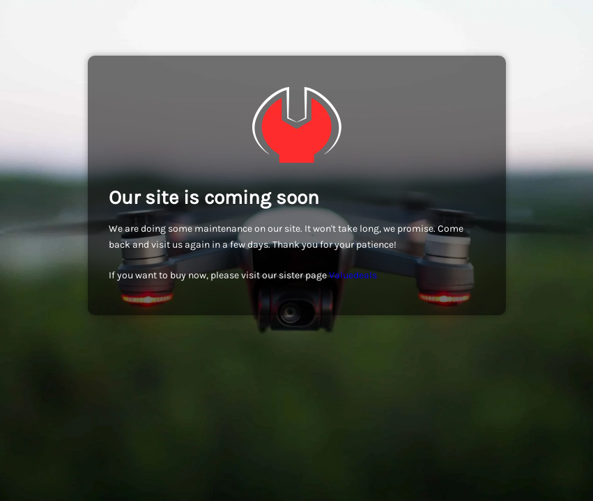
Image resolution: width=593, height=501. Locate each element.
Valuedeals (353, 275)
